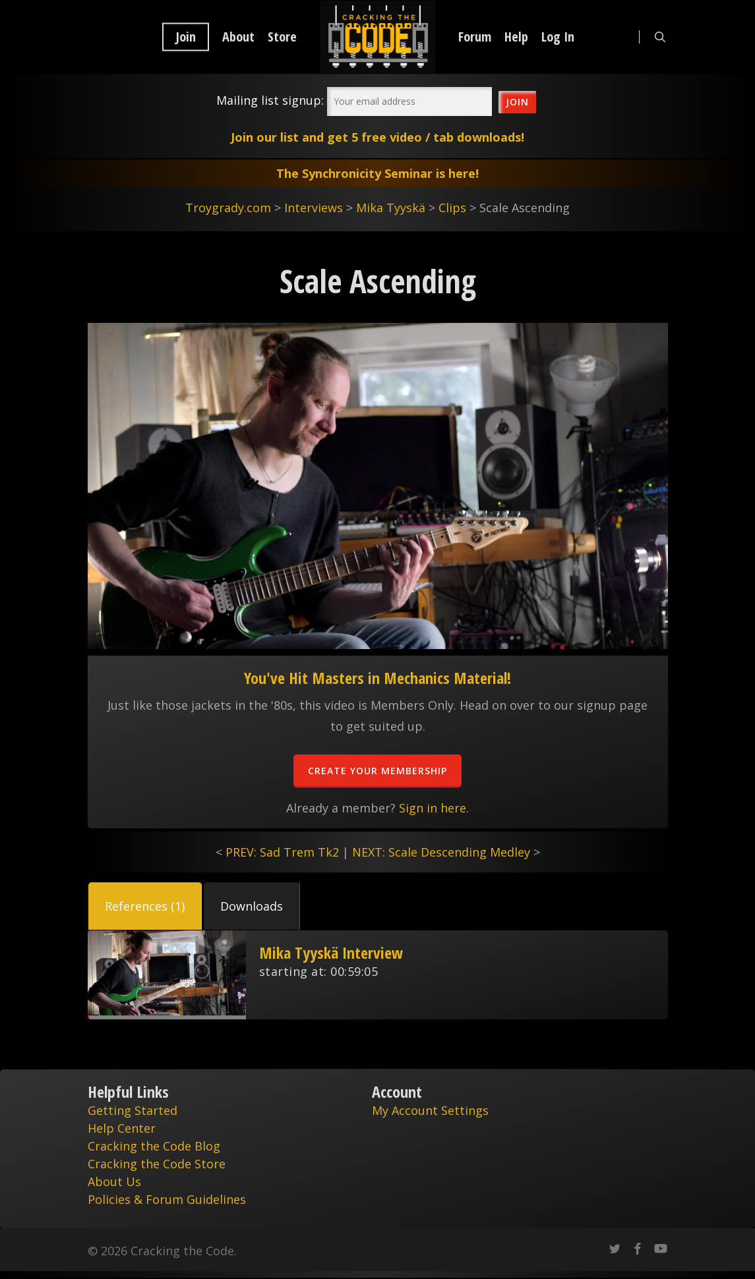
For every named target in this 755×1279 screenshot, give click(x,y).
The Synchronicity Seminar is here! (377, 173)
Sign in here (432, 808)
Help (516, 36)
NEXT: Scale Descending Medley (441, 852)
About (238, 36)
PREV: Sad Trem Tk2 (282, 852)
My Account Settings (430, 1110)
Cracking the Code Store (157, 1164)
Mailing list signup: (270, 100)
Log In (557, 36)
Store (282, 36)
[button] (145, 906)
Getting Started (132, 1110)
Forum (474, 36)
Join (185, 36)
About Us (114, 1181)
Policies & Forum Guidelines (167, 1199)
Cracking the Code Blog (154, 1146)
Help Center (122, 1128)
